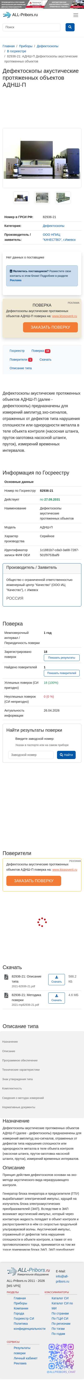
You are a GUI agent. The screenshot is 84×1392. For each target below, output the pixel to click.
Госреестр (17, 350)
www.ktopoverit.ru (64, 316)
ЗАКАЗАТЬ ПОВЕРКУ (50, 327)
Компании (21, 1308)
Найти (66, 755)
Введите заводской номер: (34, 738)
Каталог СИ (60, 1298)
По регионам (61, 1323)
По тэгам (58, 1328)
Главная (20, 1298)
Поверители (21, 360)
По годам (58, 1333)
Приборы (20, 1303)
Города (19, 1313)
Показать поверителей (61, 673)
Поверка (41, 351)
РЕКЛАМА (73, 302)
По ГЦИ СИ (60, 1318)
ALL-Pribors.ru (20, 15)
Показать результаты (61, 657)
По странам (60, 1313)
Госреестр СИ (24, 1318)
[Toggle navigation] (75, 15)
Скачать (45, 359)
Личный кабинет (26, 1358)
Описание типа (21, 368)
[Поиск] (31, 27)
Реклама (20, 1363)
